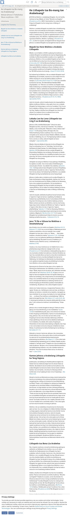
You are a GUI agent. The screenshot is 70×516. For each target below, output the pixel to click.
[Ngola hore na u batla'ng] (53, 2)
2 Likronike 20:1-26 (36, 63)
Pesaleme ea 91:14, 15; (50, 97)
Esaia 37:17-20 (51, 81)
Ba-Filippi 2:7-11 (51, 339)
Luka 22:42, (58, 298)
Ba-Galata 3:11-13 (34, 330)
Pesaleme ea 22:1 (35, 251)
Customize (19, 513)
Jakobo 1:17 (43, 209)
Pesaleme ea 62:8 (43, 489)
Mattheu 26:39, (45, 272)
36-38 (62, 71)
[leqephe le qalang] (2, 2)
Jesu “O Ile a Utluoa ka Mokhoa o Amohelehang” (11, 43)
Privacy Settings (52, 508)
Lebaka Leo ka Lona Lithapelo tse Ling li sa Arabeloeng (11, 36)
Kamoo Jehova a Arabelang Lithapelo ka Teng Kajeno (9, 50)
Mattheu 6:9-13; (60, 227)
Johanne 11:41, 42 (54, 235)
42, (51, 272)
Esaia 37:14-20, (55, 71)
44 (53, 272)
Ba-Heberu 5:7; (50, 298)
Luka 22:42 (37, 351)
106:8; (59, 97)
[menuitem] (2, 2)
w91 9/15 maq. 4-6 (7, 6)
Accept (4, 513)
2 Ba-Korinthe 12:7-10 (48, 213)
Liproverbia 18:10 (34, 99)
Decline (11, 513)
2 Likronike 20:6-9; (40, 81)
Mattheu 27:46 (34, 243)
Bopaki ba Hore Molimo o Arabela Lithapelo (11, 30)
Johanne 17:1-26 (34, 229)
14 (33, 168)
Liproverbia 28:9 (42, 141)
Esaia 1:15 (33, 131)
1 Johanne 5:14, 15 (53, 217)
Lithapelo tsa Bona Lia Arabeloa (11, 56)
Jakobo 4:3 (33, 150)
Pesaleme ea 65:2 (35, 21)
